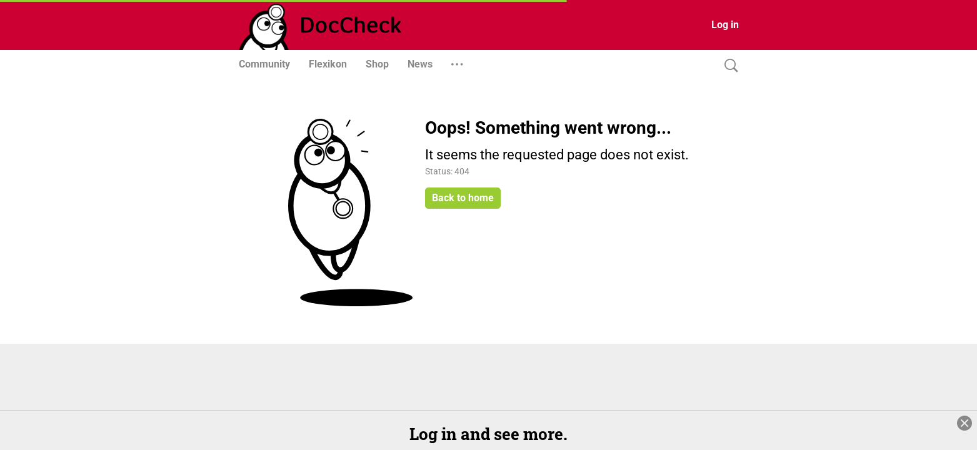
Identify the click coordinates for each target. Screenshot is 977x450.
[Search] (728, 66)
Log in (725, 25)
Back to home (463, 198)
